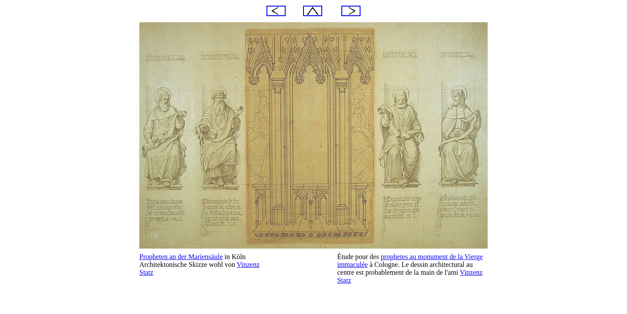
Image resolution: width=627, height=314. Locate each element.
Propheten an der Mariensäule (180, 256)
